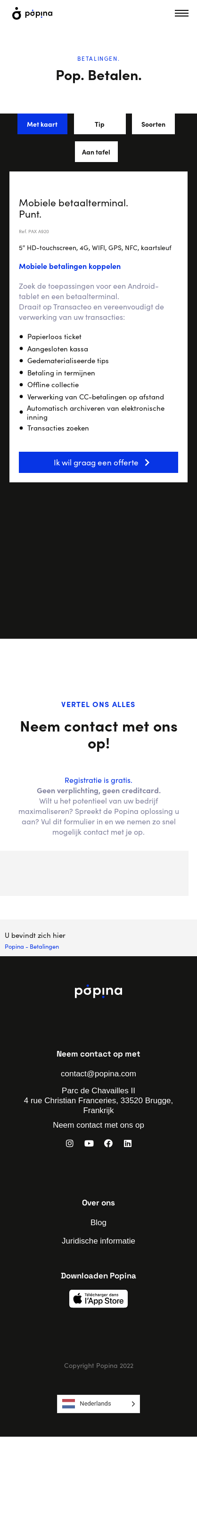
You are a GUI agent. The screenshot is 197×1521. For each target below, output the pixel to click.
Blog (98, 1222)
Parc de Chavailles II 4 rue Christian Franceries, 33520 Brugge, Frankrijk (98, 1100)
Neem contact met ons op (98, 1125)
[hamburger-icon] (181, 13)
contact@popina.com (98, 1073)
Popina (14, 946)
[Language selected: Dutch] (98, 1404)
